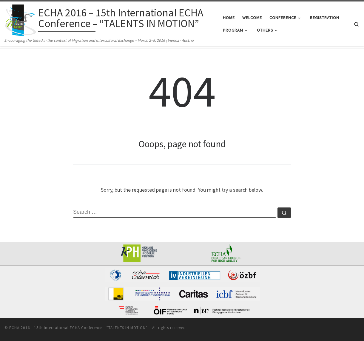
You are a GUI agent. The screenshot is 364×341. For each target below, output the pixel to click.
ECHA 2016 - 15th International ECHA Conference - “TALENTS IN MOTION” (78, 327)
